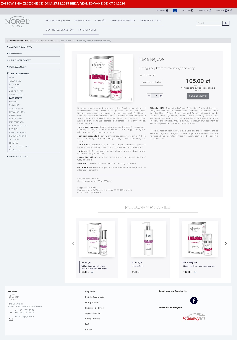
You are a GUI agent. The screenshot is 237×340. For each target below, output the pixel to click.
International (162, 10)
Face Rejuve (65, 41)
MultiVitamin (15, 119)
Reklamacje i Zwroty (94, 308)
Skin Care (14, 139)
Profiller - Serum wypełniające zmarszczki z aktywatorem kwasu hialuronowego (94, 268)
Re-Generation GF (18, 136)
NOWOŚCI (100, 20)
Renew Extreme (17, 132)
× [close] (234, 2)
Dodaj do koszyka (198, 96)
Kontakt (89, 329)
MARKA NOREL (83, 20)
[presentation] (73, 243)
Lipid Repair (15, 115)
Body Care (14, 84)
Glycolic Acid (16, 108)
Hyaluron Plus (17, 112)
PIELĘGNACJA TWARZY (123, 20)
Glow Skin (14, 105)
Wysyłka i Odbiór (93, 313)
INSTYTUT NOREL (87, 29)
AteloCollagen (17, 95)
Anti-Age (13, 88)
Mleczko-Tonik (137, 266)
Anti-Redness (16, 91)
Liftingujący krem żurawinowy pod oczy (93, 41)
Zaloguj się (187, 10)
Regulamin (90, 291)
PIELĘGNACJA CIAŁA (150, 20)
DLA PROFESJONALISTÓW (59, 29)
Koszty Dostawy (92, 318)
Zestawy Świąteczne (58, 20)
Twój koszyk (224, 10)
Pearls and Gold (18, 126)
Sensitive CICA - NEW (19, 146)
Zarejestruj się (204, 10)
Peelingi (13, 129)
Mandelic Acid (16, 122)
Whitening (14, 150)
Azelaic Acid (15, 81)
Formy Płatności (92, 302)
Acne (11, 77)
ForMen (13, 101)
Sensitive (13, 143)
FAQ (87, 324)
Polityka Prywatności (94, 297)
